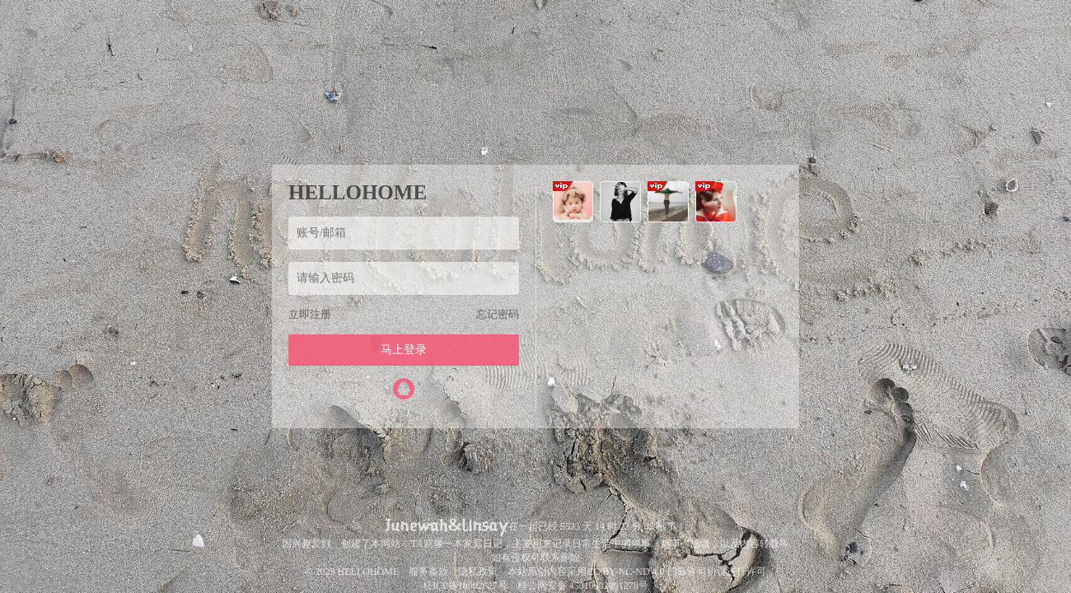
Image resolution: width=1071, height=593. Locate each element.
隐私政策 (478, 571)
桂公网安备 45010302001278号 (582, 585)
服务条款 (428, 571)
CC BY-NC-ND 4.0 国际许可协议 (656, 571)
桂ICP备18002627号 (465, 585)
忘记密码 (497, 314)
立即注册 (309, 314)
